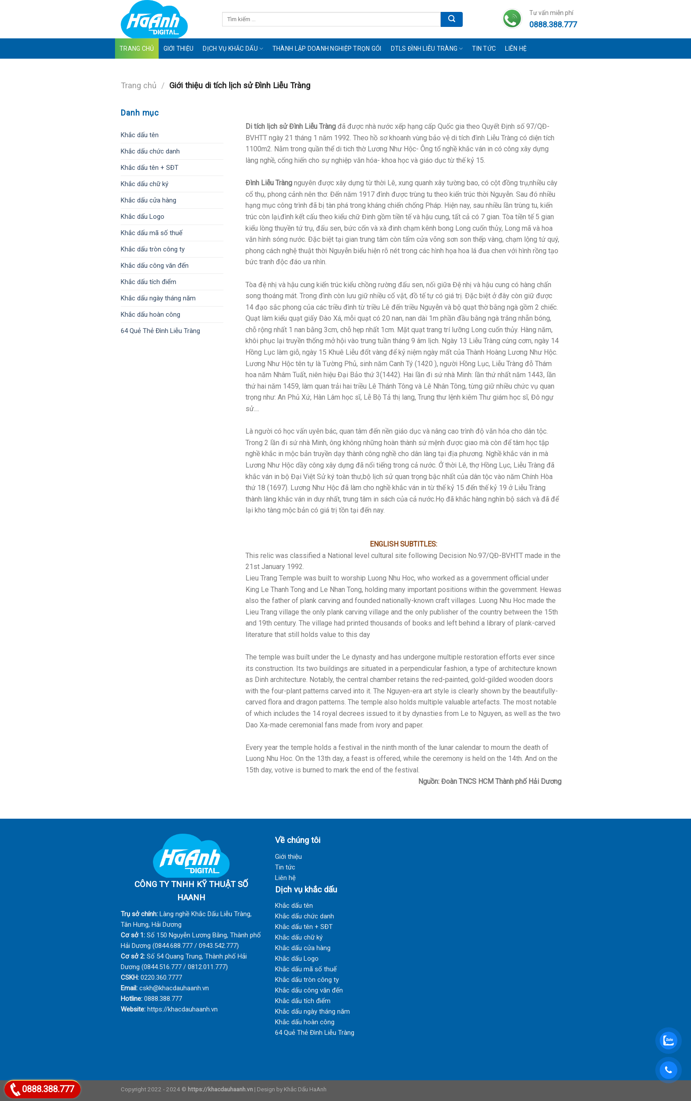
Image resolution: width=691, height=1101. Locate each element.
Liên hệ (285, 878)
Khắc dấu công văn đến (155, 266)
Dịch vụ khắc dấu (233, 48)
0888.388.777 (48, 1089)
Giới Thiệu (178, 48)
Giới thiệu (288, 857)
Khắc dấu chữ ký (144, 184)
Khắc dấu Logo (142, 217)
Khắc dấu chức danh (150, 151)
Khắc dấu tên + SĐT (149, 168)
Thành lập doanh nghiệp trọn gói (327, 48)
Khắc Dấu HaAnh (305, 1089)
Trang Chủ (136, 48)
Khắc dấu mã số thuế (151, 233)
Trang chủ (138, 85)
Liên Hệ (516, 48)
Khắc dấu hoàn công (150, 314)
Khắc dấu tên (140, 135)
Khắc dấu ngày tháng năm (158, 298)
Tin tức (484, 48)
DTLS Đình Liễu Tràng (427, 48)
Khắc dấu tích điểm (148, 282)
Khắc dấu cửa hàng (148, 200)
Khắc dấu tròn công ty (153, 249)
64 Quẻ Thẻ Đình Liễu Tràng (160, 331)
